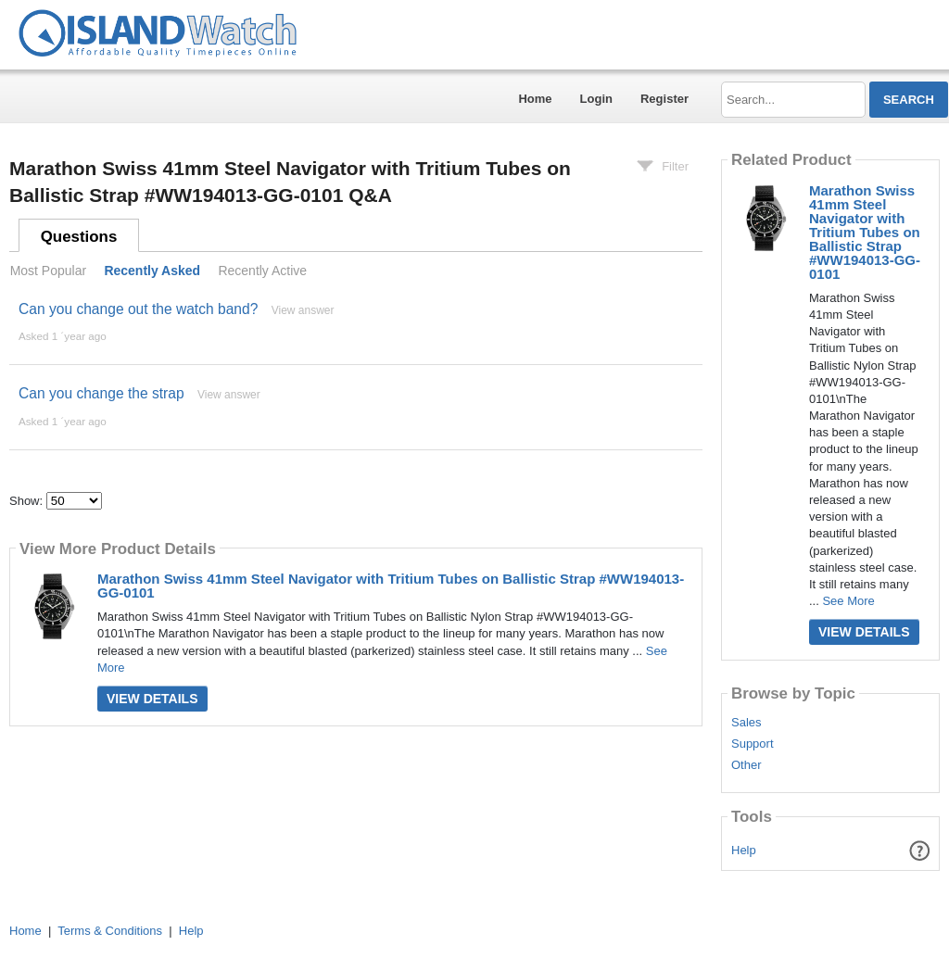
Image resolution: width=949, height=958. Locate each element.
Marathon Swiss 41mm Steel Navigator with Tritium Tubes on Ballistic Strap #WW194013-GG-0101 (390, 585)
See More (848, 601)
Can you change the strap (101, 393)
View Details (152, 698)
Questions (79, 237)
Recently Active (262, 270)
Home (534, 99)
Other (746, 765)
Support (752, 743)
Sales (746, 722)
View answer (303, 310)
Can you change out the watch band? (138, 309)
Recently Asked (152, 270)
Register (664, 99)
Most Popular (48, 270)
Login (596, 99)
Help (743, 850)
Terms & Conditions (109, 931)
